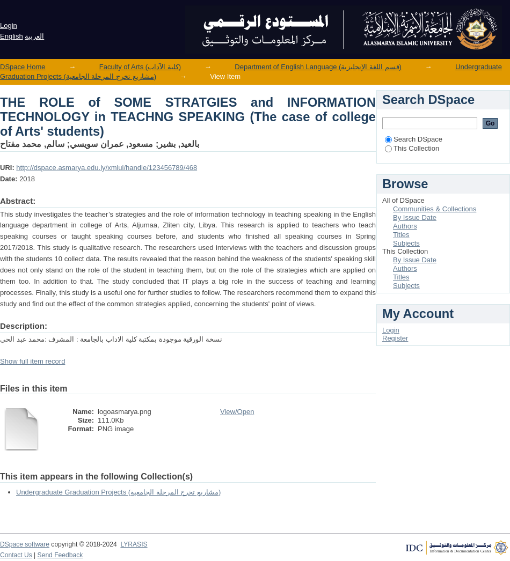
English (11, 36)
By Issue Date (414, 217)
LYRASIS (133, 544)
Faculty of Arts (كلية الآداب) (140, 67)
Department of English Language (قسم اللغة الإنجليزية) (318, 67)
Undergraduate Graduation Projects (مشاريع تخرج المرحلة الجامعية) (118, 492)
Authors (405, 226)
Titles (401, 235)
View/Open (237, 412)
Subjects (406, 243)
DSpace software (24, 544)
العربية (34, 36)
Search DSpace (413, 139)
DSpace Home (23, 67)
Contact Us (16, 555)
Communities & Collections (434, 209)
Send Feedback (60, 555)
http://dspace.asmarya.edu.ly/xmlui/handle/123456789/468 (106, 168)
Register (395, 338)
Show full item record (32, 361)
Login (8, 25)
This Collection (412, 148)
